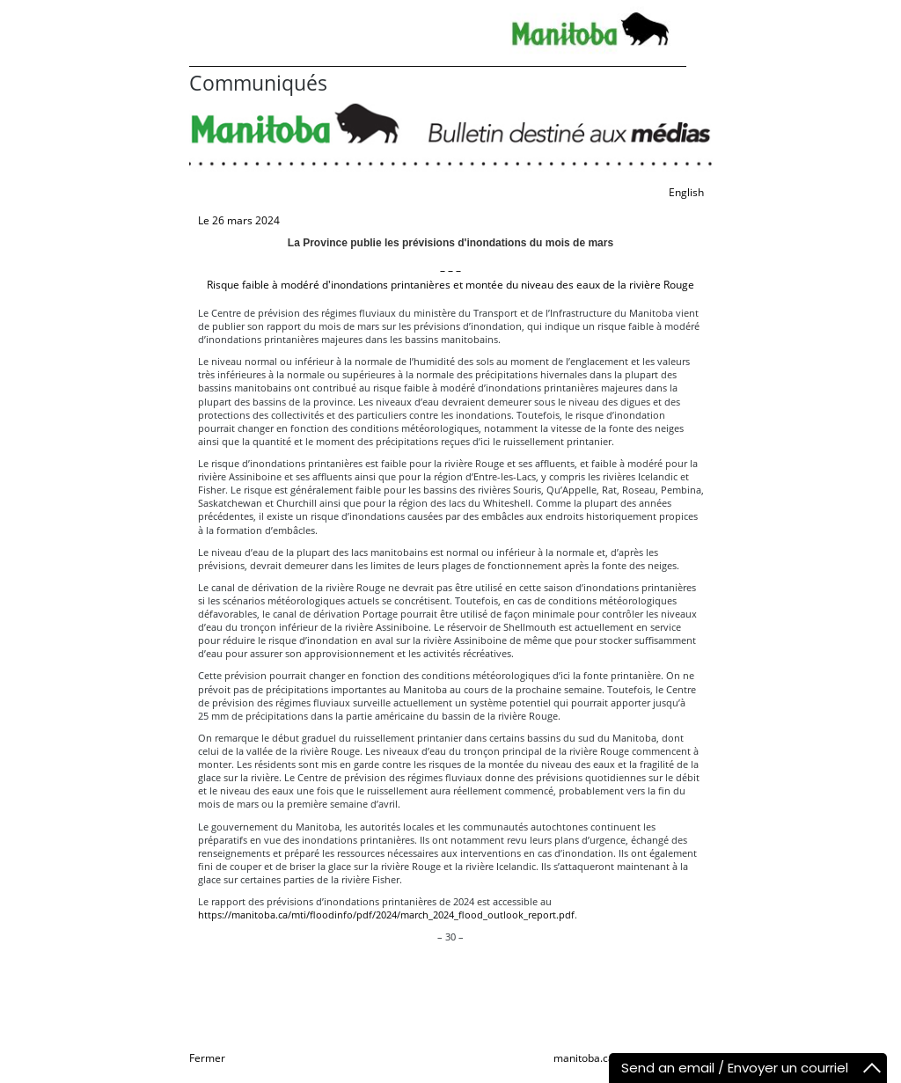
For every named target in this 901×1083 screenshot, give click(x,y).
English (686, 192)
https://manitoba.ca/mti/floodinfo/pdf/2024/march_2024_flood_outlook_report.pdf (386, 914)
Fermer (207, 1057)
